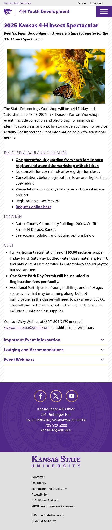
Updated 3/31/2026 (44, 521)
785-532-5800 (56, 425)
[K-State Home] (8, 12)
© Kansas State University (48, 515)
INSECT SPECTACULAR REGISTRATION (35, 152)
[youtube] (72, 396)
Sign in (82, 3)
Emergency (39, 483)
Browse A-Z (96, 3)
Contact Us (38, 477)
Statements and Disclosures (49, 488)
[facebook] (40, 396)
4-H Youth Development (44, 11)
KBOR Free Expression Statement (53, 506)
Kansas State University (17, 3)
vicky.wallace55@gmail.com (27, 327)
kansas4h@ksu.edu (56, 430)
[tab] (56, 340)
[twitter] (56, 396)
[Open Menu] (104, 11)
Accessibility (40, 494)
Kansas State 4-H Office (56, 409)
